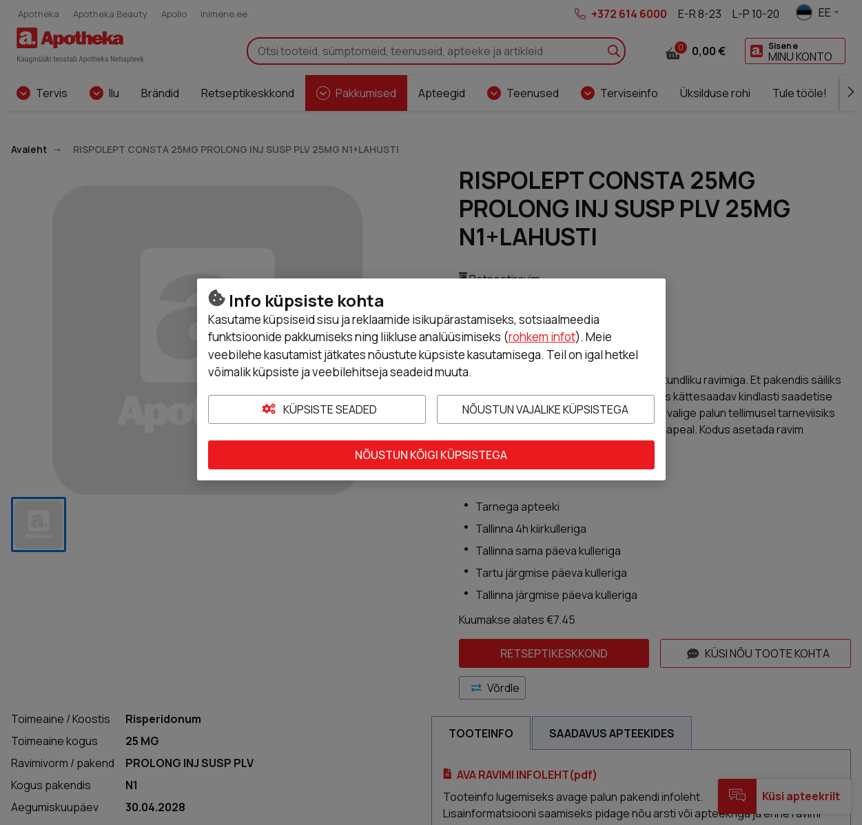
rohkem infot (542, 337)
